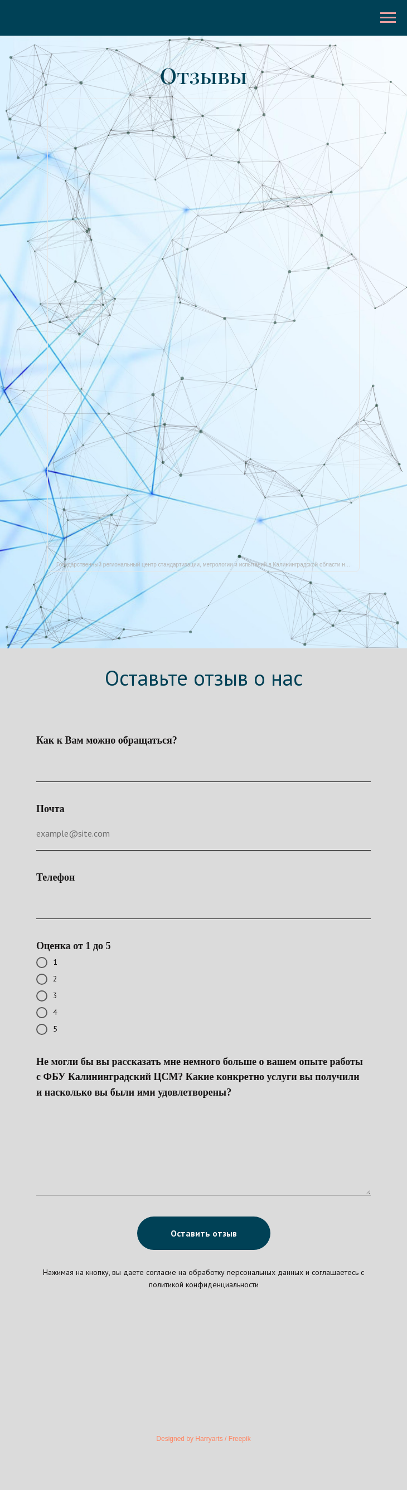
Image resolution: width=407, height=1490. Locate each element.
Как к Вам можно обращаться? (106, 740)
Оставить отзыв (204, 1233)
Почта (50, 808)
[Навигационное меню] (388, 17)
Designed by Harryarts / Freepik (203, 1439)
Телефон (55, 877)
